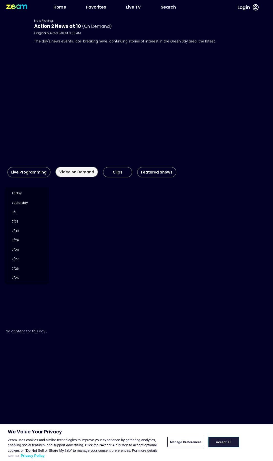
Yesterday (20, 202)
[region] (136, 442)
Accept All (224, 442)
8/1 (14, 212)
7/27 (15, 259)
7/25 (15, 278)
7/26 (15, 268)
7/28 (15, 249)
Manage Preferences (186, 442)
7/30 (15, 231)
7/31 (15, 221)
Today (17, 193)
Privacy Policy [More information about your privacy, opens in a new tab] (33, 456)
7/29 (15, 240)
